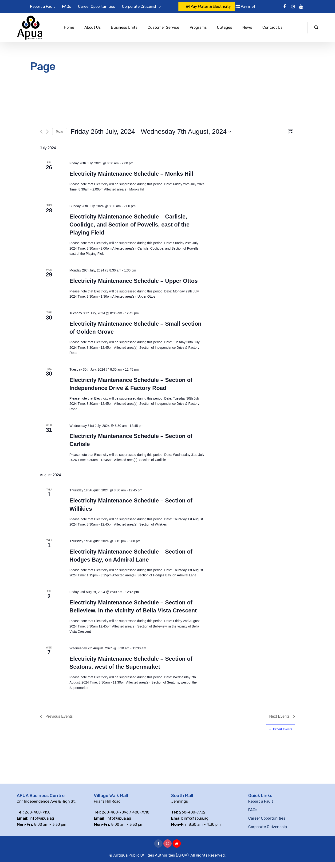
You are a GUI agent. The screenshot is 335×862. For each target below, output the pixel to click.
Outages (224, 27)
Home (69, 27)
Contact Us (272, 27)
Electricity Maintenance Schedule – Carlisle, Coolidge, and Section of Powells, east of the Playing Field (129, 224)
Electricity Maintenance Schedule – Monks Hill (131, 173)
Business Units (124, 27)
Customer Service (163, 27)
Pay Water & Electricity (208, 6)
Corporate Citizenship (141, 6)
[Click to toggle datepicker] (151, 132)
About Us (92, 27)
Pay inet (245, 6)
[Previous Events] (41, 132)
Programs (198, 27)
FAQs (66, 6)
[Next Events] (47, 132)
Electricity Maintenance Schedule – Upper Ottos (133, 281)
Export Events (282, 729)
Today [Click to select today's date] (59, 131)
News (247, 27)
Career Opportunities (96, 6)
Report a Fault (42, 6)
